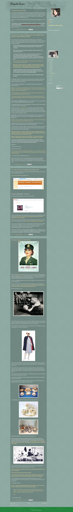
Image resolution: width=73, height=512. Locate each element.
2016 (50, 79)
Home (29, 503)
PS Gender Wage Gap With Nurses (21, 240)
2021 (50, 67)
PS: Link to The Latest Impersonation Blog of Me (25, 169)
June (51, 75)
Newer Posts (12, 503)
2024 (50, 63)
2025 (50, 62)
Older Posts (44, 503)
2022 (50, 66)
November (51, 72)
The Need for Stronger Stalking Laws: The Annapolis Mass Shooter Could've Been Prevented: (27, 35)
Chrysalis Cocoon (17, 3)
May (50, 76)
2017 (50, 78)
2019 (50, 70)
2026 (50, 61)
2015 (50, 80)
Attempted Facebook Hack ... (19, 10)
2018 (50, 71)
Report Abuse (51, 83)
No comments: (25, 29)
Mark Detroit (51, 22)
